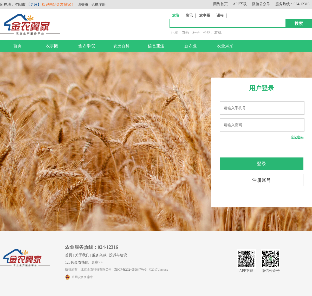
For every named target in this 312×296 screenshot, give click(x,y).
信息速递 (156, 46)
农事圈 (204, 15)
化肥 (174, 33)
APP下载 (240, 4)
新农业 (190, 46)
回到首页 (220, 4)
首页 (17, 46)
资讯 (189, 15)
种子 (196, 33)
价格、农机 (212, 33)
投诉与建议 (118, 255)
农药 (185, 33)
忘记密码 (297, 137)
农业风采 (225, 46)
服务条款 (99, 255)
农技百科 (121, 46)
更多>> (97, 262)
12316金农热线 (77, 262)
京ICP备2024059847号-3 (130, 269)
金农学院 (86, 46)
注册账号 (261, 180)
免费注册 (98, 4)
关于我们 (82, 255)
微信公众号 (261, 4)
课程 (220, 15)
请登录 (82, 4)
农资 (175, 15)
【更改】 (34, 4)
